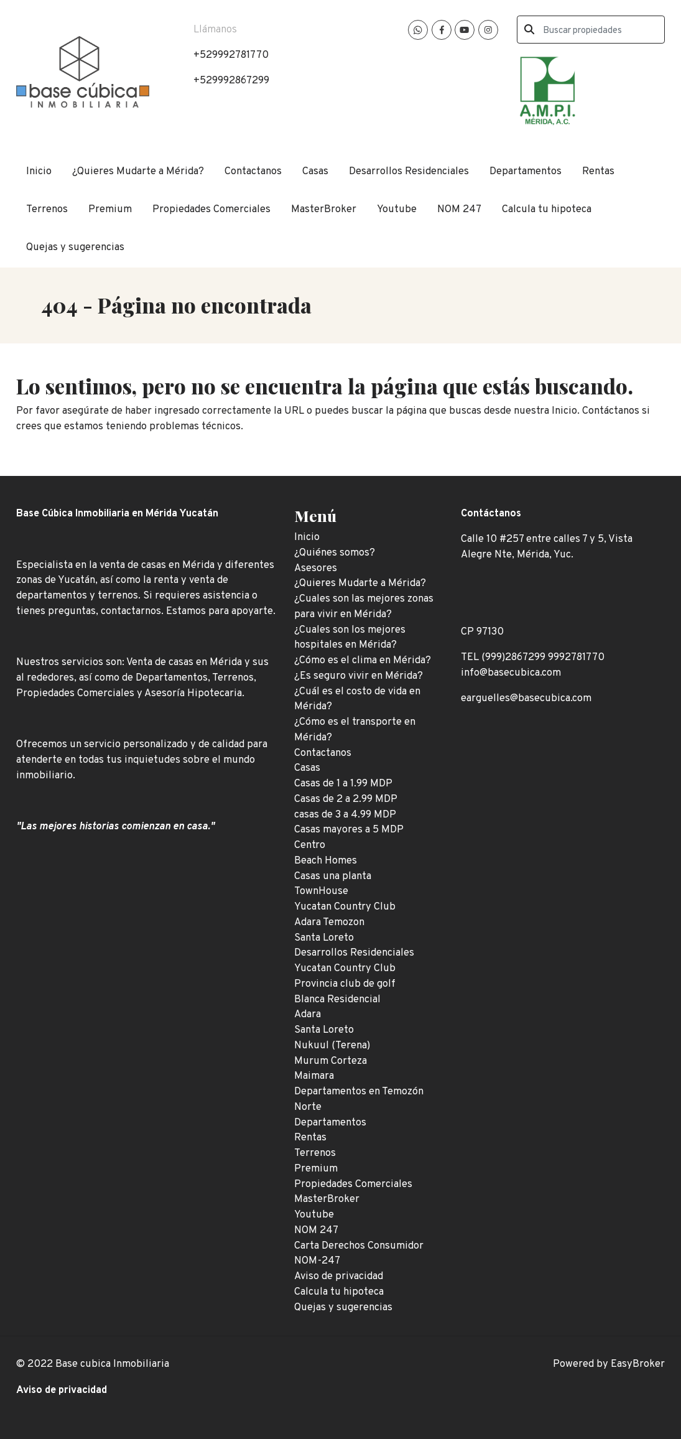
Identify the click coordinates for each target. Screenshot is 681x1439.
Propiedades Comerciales (211, 209)
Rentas (598, 171)
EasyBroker (638, 1364)
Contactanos (253, 171)
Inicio (39, 171)
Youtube (397, 209)
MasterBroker (323, 209)
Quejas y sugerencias (75, 247)
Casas (315, 171)
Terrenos (47, 209)
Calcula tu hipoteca (546, 209)
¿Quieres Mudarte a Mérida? (138, 171)
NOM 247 (459, 209)
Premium (110, 209)
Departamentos (525, 171)
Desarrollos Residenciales (409, 171)
